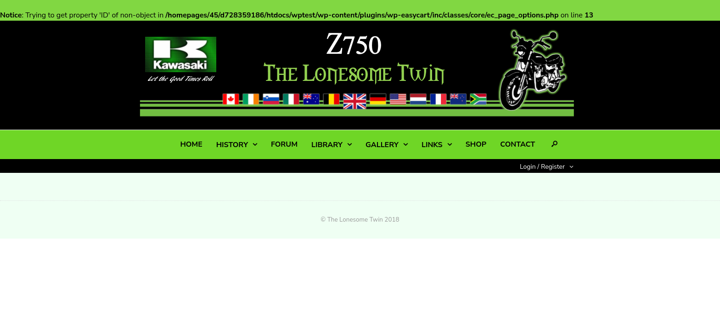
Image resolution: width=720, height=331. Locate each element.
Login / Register (542, 166)
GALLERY (382, 145)
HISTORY (232, 145)
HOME (191, 144)
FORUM (284, 144)
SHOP (476, 144)
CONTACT (517, 144)
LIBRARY (327, 145)
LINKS (432, 145)
